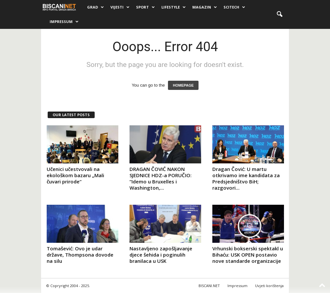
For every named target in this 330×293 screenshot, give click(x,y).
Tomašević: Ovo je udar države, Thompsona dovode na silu (80, 254)
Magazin (204, 7)
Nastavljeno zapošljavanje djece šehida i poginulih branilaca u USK (161, 254)
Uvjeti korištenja (269, 285)
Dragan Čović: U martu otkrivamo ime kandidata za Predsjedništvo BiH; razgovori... (246, 178)
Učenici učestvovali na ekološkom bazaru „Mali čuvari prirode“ (75, 175)
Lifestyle (173, 7)
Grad (95, 7)
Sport (145, 7)
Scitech (234, 7)
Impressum (64, 21)
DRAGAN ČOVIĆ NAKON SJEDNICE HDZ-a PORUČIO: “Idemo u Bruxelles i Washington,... (161, 178)
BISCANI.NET (209, 285)
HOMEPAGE (183, 85)
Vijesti (120, 7)
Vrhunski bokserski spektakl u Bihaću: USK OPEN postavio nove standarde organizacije (247, 254)
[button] (279, 14)
